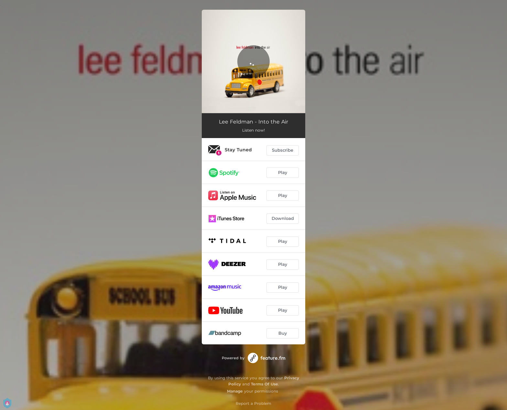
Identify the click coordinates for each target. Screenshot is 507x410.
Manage (235, 391)
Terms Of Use (264, 384)
